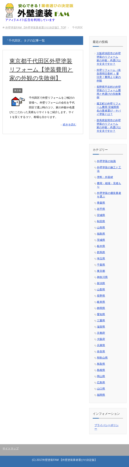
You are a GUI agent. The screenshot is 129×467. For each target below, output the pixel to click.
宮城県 (101, 215)
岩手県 (101, 209)
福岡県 (101, 394)
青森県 (101, 202)
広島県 (101, 382)
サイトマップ (11, 448)
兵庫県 (101, 345)
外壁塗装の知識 (106, 161)
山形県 (101, 227)
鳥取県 (101, 363)
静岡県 (101, 308)
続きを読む (69, 124)
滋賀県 (101, 326)
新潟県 (101, 283)
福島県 (101, 233)
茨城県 (101, 240)
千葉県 (101, 264)
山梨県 (101, 289)
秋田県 (101, 221)
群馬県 (101, 252)
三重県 (101, 320)
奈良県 (101, 351)
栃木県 (101, 246)
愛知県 (101, 314)
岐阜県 (101, 302)
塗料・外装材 (105, 177)
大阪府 (101, 339)
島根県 (101, 370)
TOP (35, 27)
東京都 (17, 90)
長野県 (101, 295)
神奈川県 (102, 277)
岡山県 (101, 376)
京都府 (101, 332)
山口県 (101, 388)
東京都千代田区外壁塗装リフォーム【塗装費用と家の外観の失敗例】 (41, 69)
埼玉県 (101, 258)
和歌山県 (102, 357)
